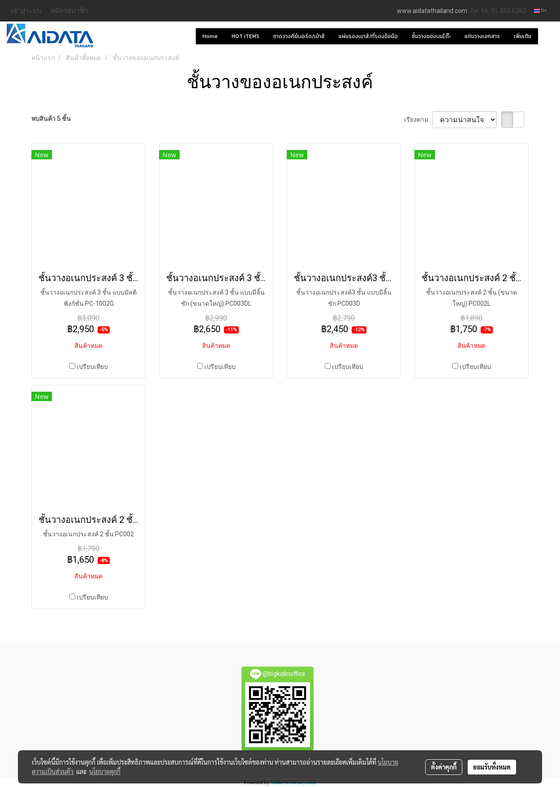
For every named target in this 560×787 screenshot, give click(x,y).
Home (210, 36)
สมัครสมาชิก (69, 10)
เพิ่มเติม (522, 36)
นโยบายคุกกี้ (105, 771)
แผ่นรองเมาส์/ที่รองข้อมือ (368, 36)
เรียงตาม (418, 119)
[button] (546, 36)
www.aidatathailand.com (432, 10)
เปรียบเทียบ (92, 366)
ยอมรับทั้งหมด (492, 767)
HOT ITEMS (245, 36)
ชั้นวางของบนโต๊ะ (431, 36)
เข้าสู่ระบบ (26, 10)
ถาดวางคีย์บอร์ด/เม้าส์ (299, 36)
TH (540, 10)
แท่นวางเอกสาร (482, 36)
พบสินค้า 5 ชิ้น (51, 118)
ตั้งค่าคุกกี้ (444, 767)
